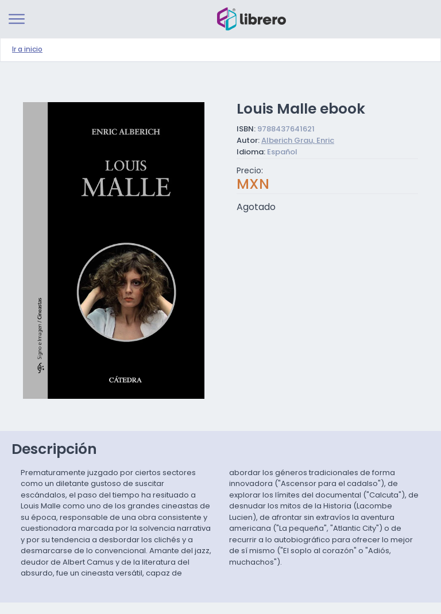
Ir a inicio (27, 49)
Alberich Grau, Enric (297, 141)
